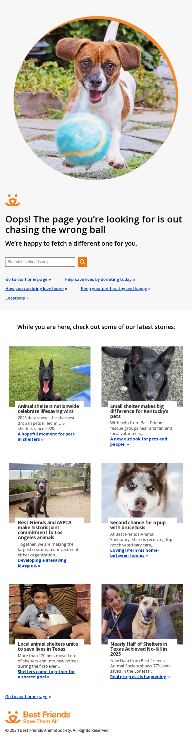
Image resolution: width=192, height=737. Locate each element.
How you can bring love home (34, 288)
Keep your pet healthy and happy (114, 288)
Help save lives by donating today (98, 279)
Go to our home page (26, 279)
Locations (15, 298)
